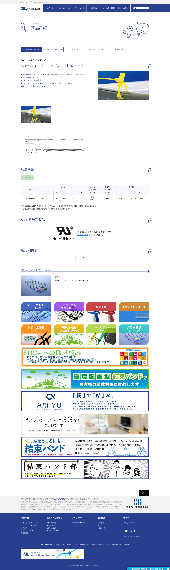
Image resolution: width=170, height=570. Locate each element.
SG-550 (127, 544)
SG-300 (101, 544)
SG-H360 (114, 544)
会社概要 (93, 8)
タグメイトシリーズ (97, 49)
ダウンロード (79, 8)
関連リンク (101, 528)
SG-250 (88, 544)
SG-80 (57, 544)
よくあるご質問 (108, 8)
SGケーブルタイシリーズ (31, 49)
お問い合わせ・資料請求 (131, 536)
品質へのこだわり (53, 528)
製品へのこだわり (65, 8)
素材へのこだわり (53, 523)
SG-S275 (94, 544)
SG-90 (63, 544)
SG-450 (121, 544)
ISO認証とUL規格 (53, 530)
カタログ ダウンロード (80, 523)
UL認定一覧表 (82, 235)
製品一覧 (50, 8)
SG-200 (82, 544)
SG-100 (69, 544)
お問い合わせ (123, 8)
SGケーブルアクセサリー (53, 49)
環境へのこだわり (53, 525)
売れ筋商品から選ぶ (48, 544)
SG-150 (75, 544)
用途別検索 (119, 49)
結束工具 (75, 49)
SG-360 (107, 544)
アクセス (101, 525)
